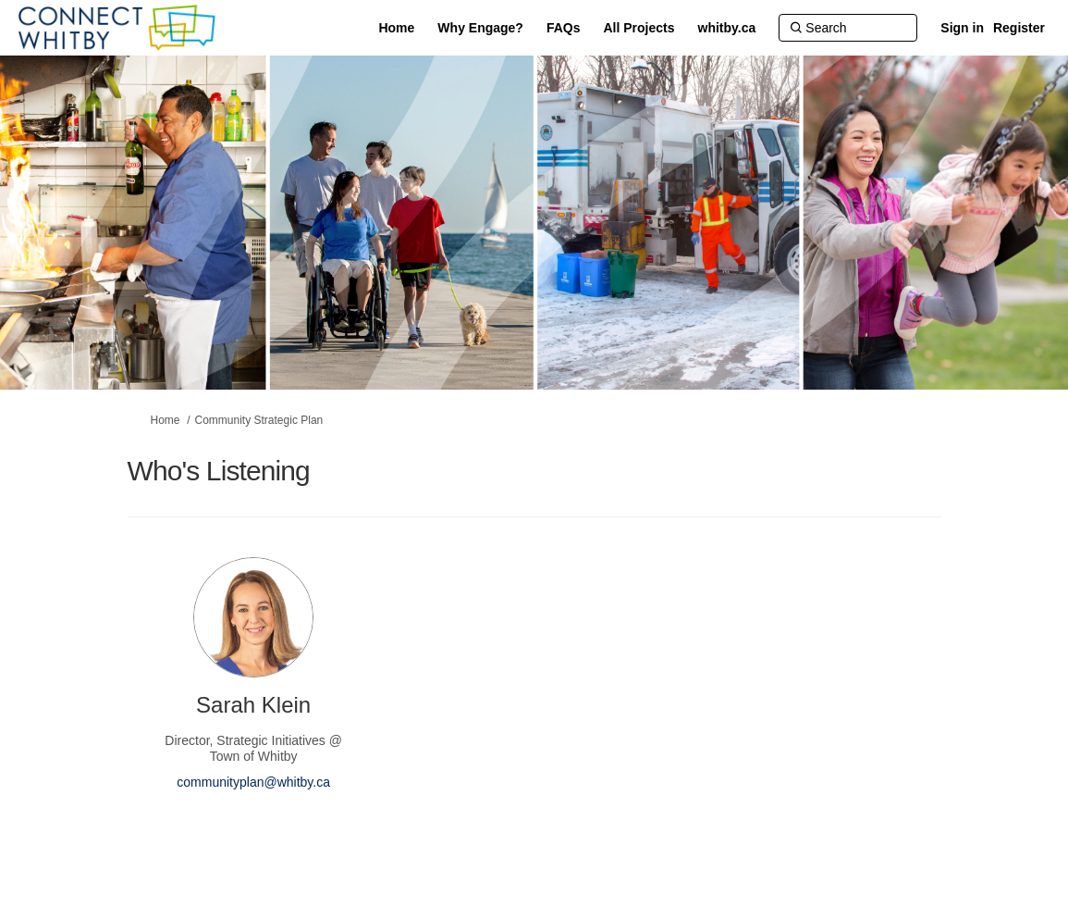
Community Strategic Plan (259, 420)
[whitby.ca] (727, 27)
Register (1019, 27)
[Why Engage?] (480, 27)
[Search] (848, 28)
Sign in (962, 27)
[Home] (396, 27)
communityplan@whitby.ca (253, 782)
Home (165, 420)
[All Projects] (639, 27)
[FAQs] (563, 27)
